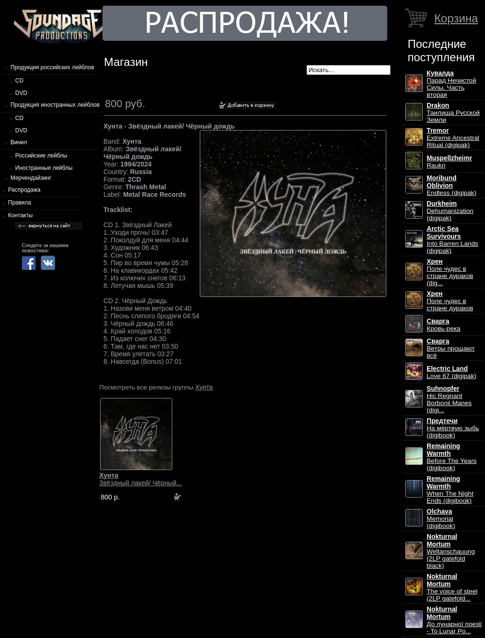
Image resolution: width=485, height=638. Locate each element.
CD (19, 80)
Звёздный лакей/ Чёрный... (140, 479)
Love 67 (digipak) (451, 372)
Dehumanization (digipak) (450, 211)
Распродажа (24, 189)
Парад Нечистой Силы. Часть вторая (451, 84)
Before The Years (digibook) (451, 457)
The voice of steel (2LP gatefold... (452, 587)
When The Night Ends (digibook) (450, 489)
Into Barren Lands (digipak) (452, 239)
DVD (21, 93)
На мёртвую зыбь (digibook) (453, 428)
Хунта (204, 387)
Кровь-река (443, 325)
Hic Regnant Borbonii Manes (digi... (449, 399)
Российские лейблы (41, 155)
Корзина (456, 18)
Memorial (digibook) (441, 518)
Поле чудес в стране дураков (450, 301)
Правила (19, 202)
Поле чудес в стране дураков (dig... (450, 272)
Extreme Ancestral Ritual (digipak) (453, 137)
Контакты (20, 215)
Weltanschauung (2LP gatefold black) (451, 551)
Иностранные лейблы (44, 168)
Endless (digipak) (451, 185)
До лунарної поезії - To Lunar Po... (454, 620)
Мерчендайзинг (30, 178)
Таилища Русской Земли (453, 112)
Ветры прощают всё (451, 348)
